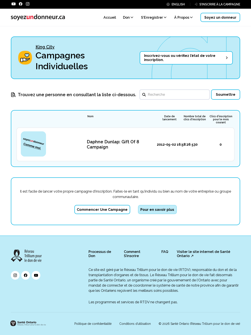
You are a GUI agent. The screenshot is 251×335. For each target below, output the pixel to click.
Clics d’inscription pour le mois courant (221, 119)
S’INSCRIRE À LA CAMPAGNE (219, 4)
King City (45, 47)
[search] (174, 94)
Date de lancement (169, 118)
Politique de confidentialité (93, 323)
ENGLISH (178, 4)
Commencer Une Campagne (102, 210)
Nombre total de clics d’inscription (195, 118)
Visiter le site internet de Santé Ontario (203, 254)
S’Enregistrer (152, 17)
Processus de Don (100, 254)
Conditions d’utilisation (135, 323)
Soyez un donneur (220, 17)
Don (126, 17)
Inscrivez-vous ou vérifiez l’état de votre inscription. (179, 58)
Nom (90, 116)
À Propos (181, 17)
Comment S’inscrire (132, 254)
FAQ (164, 252)
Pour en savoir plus (157, 210)
